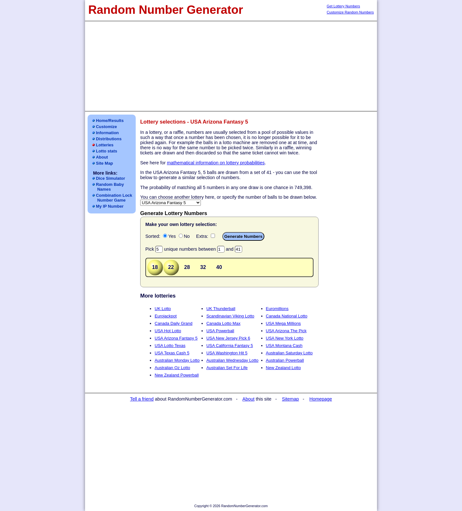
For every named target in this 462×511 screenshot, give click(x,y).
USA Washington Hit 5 (226, 353)
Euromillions (277, 308)
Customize (106, 126)
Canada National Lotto (286, 316)
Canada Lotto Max (223, 323)
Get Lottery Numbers (343, 6)
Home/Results (110, 120)
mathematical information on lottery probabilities (216, 162)
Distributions (109, 138)
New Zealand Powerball (177, 375)
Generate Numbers (243, 236)
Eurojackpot (166, 316)
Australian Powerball (285, 360)
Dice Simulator (110, 178)
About (102, 157)
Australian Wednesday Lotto (232, 360)
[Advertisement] (231, 66)
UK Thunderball (220, 308)
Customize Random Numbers (350, 12)
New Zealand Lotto (283, 367)
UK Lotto (163, 308)
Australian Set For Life (227, 367)
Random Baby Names (110, 187)
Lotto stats (106, 151)
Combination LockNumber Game (114, 198)
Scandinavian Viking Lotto (230, 316)
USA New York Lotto (285, 338)
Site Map (104, 163)
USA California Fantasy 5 (229, 345)
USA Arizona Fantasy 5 (176, 338)
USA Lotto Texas (170, 345)
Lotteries (105, 145)
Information (107, 132)
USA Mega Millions (283, 323)
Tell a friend (142, 399)
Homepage (320, 399)
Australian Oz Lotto (172, 367)
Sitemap (290, 399)
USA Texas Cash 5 (172, 353)
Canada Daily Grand (174, 323)
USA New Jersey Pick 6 (228, 338)
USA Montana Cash (284, 345)
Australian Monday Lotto (177, 360)
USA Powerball (220, 330)
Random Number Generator (165, 9)
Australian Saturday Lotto (289, 353)
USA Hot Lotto (168, 330)
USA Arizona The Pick (286, 330)
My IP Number (110, 206)
